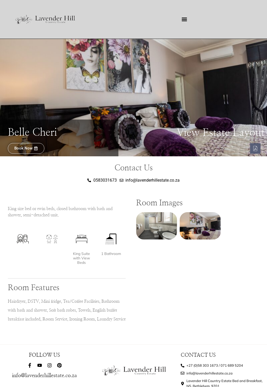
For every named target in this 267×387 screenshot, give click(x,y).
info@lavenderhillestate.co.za (44, 375)
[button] (184, 19)
